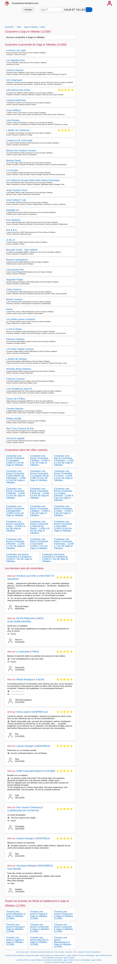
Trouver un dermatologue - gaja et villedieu (92, 955)
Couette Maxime (14, 408)
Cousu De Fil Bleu (15, 399)
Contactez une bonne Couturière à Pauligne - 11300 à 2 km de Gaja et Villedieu (64, 460)
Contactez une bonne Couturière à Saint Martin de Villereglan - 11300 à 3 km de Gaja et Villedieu (16, 477)
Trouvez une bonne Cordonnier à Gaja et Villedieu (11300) (39, 928)
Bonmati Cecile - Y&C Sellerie (22, 250)
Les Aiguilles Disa (15, 60)
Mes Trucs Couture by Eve (20, 428)
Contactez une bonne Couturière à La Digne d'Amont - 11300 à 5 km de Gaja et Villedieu (63, 494)
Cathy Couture (13, 289)
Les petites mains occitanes (20, 319)
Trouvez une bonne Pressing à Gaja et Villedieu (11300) (15, 928)
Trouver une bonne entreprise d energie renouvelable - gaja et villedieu (28, 955)
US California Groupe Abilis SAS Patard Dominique (33, 180)
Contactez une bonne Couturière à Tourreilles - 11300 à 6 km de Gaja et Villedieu (63, 526)
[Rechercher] (89, 9)
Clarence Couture (15, 379)
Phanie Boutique (24, 679)
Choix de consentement (93, 952)
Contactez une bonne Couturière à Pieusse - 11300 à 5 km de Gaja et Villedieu (39, 493)
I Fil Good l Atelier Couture (20, 349)
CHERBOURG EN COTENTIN (23, 810)
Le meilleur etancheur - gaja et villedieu (64, 955)
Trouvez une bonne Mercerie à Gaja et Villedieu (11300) (39, 941)
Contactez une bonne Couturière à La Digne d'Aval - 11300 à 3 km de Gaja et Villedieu (40, 475)
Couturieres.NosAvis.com (25, 3)
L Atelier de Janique (16, 359)
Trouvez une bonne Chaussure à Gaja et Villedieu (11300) (63, 915)
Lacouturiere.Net (15, 270)
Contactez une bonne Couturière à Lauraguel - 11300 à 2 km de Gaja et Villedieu (15, 460)
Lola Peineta (12, 120)
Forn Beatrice (13, 220)
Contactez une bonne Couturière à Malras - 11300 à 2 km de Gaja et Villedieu (40, 460)
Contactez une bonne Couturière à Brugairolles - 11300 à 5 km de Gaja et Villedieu (15, 511)
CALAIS (40, 679)
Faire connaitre (59, 952)
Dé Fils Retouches (25, 618)
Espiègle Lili (12, 210)
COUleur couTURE (26, 576)
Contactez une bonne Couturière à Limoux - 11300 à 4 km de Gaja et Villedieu (63, 475)
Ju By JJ (10, 240)
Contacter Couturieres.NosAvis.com (41, 952)
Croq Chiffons (13, 110)
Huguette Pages (14, 279)
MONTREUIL (43, 746)
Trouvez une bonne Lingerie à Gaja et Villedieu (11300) (15, 941)
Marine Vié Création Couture (21, 150)
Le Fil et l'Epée (14, 329)
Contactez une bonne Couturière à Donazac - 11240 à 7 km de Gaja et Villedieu (64, 543)
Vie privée (69, 952)
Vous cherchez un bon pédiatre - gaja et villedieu (58, 960)
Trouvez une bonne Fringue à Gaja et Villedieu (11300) (38, 915)
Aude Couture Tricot (16, 190)
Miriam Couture (14, 299)
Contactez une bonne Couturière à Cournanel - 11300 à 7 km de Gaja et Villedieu (39, 543)
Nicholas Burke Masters (18, 369)
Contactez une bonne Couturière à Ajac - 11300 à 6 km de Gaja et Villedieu (15, 526)
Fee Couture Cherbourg (28, 807)
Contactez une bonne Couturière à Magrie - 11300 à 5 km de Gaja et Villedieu (40, 511)
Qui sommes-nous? (22, 952)
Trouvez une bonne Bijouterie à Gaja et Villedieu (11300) (15, 915)
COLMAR (50, 771)
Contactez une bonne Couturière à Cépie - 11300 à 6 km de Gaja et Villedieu (63, 511)
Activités (28, 10)
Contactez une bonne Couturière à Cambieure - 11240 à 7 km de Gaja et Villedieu (19, 557)
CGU (75, 952)
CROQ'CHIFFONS (16, 100)
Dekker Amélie (13, 418)
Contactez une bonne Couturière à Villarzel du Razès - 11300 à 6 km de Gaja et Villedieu (39, 527)
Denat (9, 309)
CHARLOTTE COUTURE (19, 140)
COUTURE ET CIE (16, 200)
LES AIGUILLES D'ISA (18, 90)
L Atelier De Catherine (17, 130)
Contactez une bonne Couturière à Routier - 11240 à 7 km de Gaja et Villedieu (15, 543)
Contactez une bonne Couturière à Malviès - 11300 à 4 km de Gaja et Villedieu (15, 493)
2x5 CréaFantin (14, 80)
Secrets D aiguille (15, 438)
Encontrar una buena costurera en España (58, 962)
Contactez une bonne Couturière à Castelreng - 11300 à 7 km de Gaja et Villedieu (55, 557)
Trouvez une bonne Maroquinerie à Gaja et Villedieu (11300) (62, 942)
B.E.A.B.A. (11, 230)
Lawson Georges (25, 746)
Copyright (81, 952)
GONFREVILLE (40, 712)
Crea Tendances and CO (19, 389)
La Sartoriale (22, 651)
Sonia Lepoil (22, 712)
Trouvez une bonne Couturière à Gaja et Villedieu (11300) (63, 928)
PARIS (35, 651)
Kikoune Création (15, 339)
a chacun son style (16, 50)
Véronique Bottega (26, 865)
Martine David (13, 160)
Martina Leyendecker (17, 260)
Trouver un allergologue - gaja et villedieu (88, 960)
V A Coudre (12, 170)
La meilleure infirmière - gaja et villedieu (28, 960)
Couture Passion (15, 70)
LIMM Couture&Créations (29, 771)
